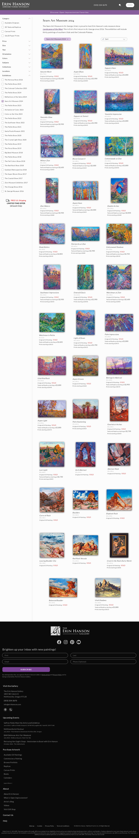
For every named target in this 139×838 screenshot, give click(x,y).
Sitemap (31, 826)
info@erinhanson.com (12, 704)
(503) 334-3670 (100, 5)
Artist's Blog (9, 801)
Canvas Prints (9, 770)
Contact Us (8, 815)
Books (6, 774)
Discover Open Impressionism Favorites (69, 12)
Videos (6, 805)
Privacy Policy (57, 675)
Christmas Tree (90, 834)
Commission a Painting (13, 759)
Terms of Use (46, 675)
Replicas (7, 766)
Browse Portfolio (10, 762)
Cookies (39, 826)
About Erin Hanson (11, 794)
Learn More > (8, 783)
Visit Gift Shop (9, 809)
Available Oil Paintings (13, 755)
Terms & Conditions (63, 826)
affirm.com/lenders (94, 831)
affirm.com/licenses (121, 833)
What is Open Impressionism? (16, 798)
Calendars (8, 778)
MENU (130, 5)
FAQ (5, 821)
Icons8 (102, 834)
